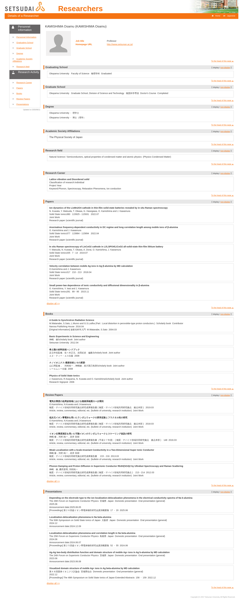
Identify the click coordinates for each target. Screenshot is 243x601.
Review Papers (23, 99)
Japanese (229, 16)
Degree (19, 53)
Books (19, 93)
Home (216, 16)
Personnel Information (26, 37)
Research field (22, 66)
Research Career (24, 82)
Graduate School (24, 48)
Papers (19, 88)
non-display (225, 68)
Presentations (22, 104)
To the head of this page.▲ (222, 61)
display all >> (53, 303)
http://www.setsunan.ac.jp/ (120, 44)
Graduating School (24, 42)
